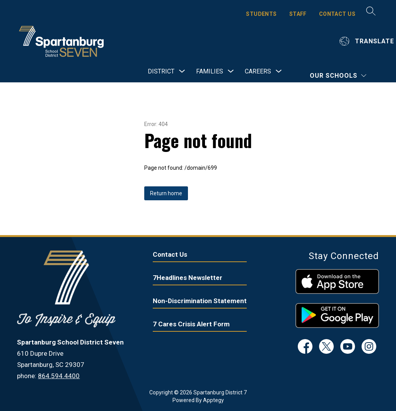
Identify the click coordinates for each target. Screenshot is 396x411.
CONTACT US (337, 14)
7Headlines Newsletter (187, 277)
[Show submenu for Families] (209, 71)
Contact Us (170, 254)
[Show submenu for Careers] (258, 71)
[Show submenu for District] (161, 71)
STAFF (298, 14)
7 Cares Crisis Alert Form (191, 324)
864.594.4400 (59, 376)
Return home (166, 193)
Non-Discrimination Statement (200, 301)
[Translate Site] (368, 41)
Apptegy (213, 400)
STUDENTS (261, 14)
